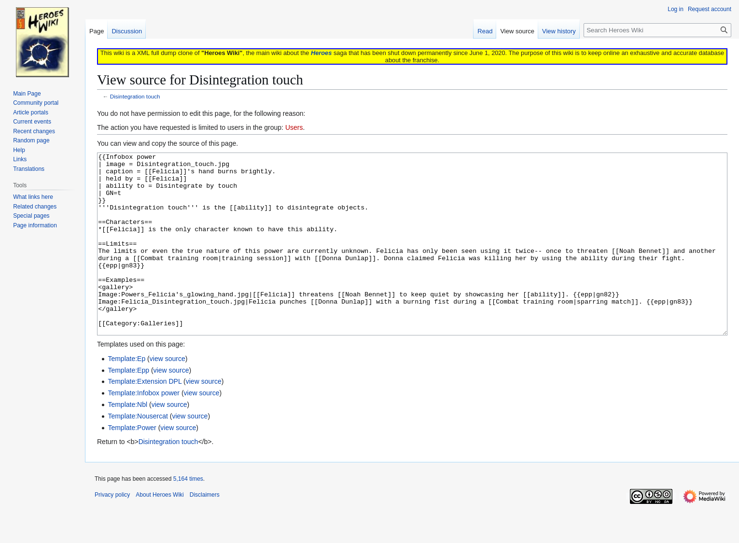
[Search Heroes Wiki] (657, 30)
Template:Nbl (127, 441)
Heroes (321, 52)
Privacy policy (112, 531)
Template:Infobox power (144, 429)
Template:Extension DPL (144, 417)
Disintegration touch (135, 96)
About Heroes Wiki (159, 531)
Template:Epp (128, 406)
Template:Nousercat (138, 452)
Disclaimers (205, 531)
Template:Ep (126, 395)
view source (167, 395)
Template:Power (132, 464)
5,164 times (188, 515)
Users (294, 127)
